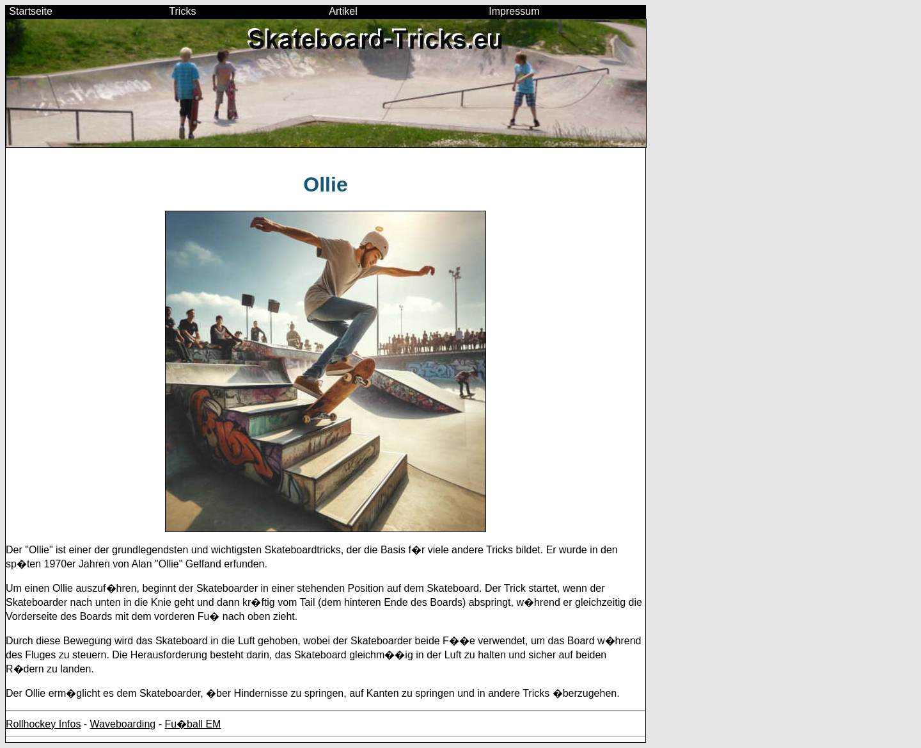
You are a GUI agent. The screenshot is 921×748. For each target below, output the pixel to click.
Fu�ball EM (192, 724)
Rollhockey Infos (43, 724)
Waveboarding (123, 724)
